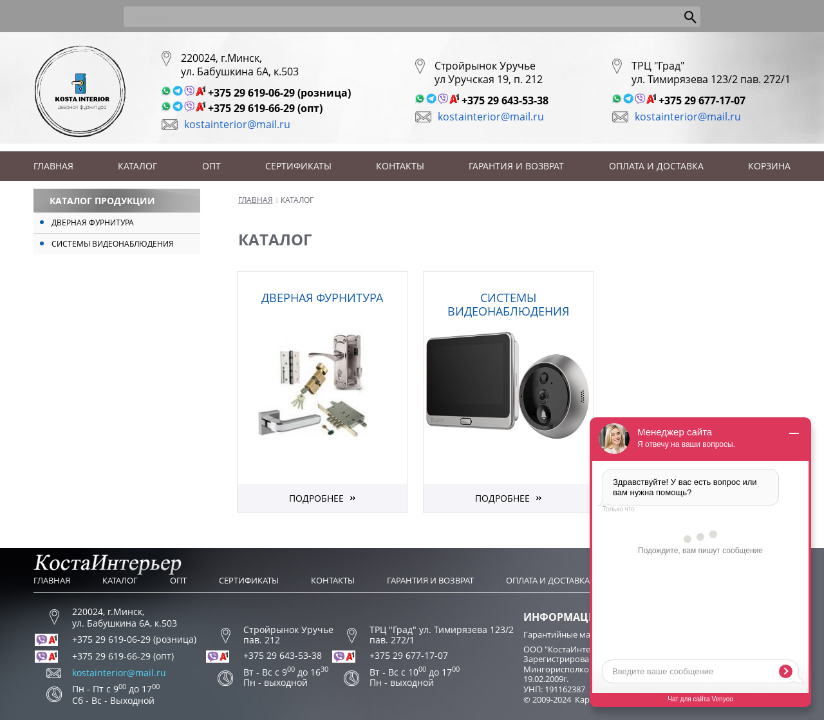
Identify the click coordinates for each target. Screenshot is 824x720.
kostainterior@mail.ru (237, 124)
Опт (211, 166)
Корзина (769, 166)
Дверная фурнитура (93, 222)
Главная (53, 166)
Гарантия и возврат (516, 166)
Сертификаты (298, 166)
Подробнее (316, 498)
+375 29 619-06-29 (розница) (279, 93)
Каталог (137, 166)
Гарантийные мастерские (574, 634)
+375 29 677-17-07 (702, 100)
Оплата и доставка (656, 166)
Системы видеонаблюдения (113, 243)
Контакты (400, 166)
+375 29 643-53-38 (505, 100)
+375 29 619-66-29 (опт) (265, 108)
